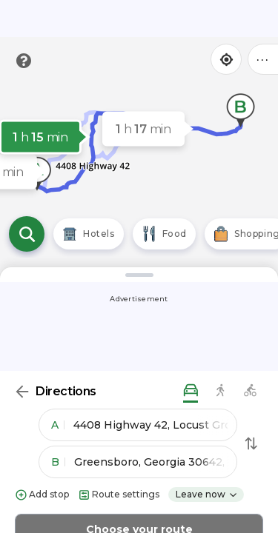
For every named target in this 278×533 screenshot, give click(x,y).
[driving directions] (190, 391)
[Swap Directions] (251, 443)
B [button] (58, 462)
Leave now (207, 494)
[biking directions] (249, 391)
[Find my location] (226, 59)
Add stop (42, 495)
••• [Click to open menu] (263, 58)
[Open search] (26, 234)
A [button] (57, 425)
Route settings (118, 495)
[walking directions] (220, 391)
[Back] (22, 391)
